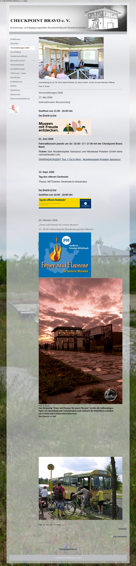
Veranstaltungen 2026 (19, 48)
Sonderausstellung (18, 56)
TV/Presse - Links (18, 73)
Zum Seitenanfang (120, 536)
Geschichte (15, 77)
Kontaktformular (17, 69)
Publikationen (16, 82)
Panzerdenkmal (17, 65)
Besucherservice (22, 60)
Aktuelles (14, 43)
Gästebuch (15, 90)
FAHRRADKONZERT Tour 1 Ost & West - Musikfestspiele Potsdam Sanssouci (80, 159)
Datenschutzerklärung (20, 99)
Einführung (15, 39)
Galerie (13, 86)
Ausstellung (15, 52)
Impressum (15, 94)
